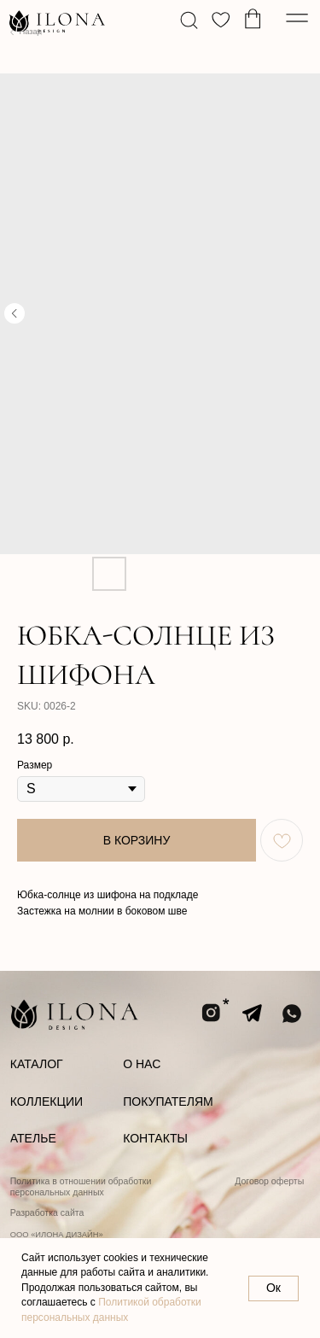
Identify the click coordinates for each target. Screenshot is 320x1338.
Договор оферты (269, 1181)
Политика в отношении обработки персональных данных (81, 1186)
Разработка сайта (47, 1212)
